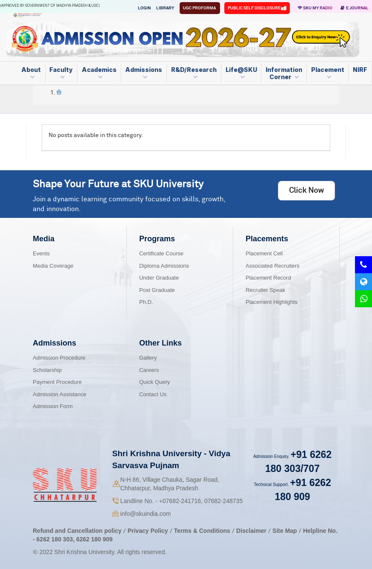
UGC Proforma (200, 8)
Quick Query (154, 382)
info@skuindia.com (145, 513)
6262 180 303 (55, 539)
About (31, 72)
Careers (149, 370)
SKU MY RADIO (315, 8)
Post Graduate (157, 290)
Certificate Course (161, 253)
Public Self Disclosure (254, 8)
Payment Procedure (57, 382)
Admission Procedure (59, 358)
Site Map (284, 530)
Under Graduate (159, 277)
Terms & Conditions (203, 530)
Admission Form (53, 406)
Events (41, 253)
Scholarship (47, 370)
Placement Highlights (272, 302)
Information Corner (284, 73)
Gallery (148, 358)
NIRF (360, 69)
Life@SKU (241, 72)
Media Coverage (53, 266)
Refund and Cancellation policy (77, 530)
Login (144, 8)
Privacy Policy (148, 530)
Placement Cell (264, 253)
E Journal (355, 8)
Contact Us (152, 394)
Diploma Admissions (164, 266)
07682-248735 (223, 501)
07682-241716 (180, 501)
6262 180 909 (94, 539)
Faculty (61, 72)
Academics (99, 72)
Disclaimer (251, 530)
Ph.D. (146, 302)
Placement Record (268, 277)
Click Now (306, 190)
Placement (327, 72)
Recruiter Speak (265, 290)
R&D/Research (194, 72)
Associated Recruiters (272, 266)
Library (165, 8)
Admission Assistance (59, 394)
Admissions (143, 72)
